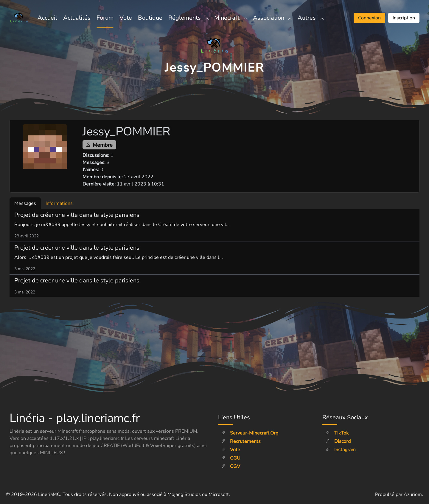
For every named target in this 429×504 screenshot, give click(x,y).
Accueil (47, 18)
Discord (338, 441)
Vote (125, 18)
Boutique (150, 18)
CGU (230, 458)
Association (272, 18)
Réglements (188, 18)
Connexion (369, 18)
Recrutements (241, 441)
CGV (230, 466)
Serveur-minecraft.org (249, 433)
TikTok (337, 433)
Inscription (404, 18)
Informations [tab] (59, 203)
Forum (105, 18)
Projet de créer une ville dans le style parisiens (76, 215)
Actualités (77, 18)
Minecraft (230, 18)
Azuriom (413, 494)
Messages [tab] (25, 203)
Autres (310, 18)
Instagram (340, 449)
